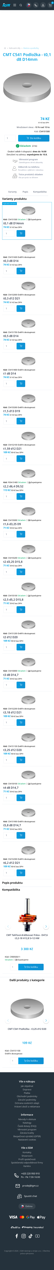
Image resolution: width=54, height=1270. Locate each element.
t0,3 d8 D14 (10, 261)
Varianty (12, 191)
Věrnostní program (27, 1129)
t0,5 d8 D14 (10, 336)
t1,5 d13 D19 (11, 411)
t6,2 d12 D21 (11, 863)
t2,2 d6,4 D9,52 (13, 486)
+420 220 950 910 (30, 1173)
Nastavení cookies (27, 1140)
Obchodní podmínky (27, 1096)
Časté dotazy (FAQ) (27, 1126)
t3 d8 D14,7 (10, 675)
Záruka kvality (27, 1133)
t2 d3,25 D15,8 (12, 562)
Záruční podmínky (27, 1100)
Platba (27, 1093)
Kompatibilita (40, 191)
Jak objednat (27, 1086)
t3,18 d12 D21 (12, 712)
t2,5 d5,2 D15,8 (13, 599)
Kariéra (27, 1166)
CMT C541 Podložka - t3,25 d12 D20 (27, 1029)
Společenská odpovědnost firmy (27, 1163)
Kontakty (27, 1152)
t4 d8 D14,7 (10, 788)
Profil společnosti (27, 1159)
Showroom (27, 1156)
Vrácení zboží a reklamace (27, 1106)
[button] (8, 926)
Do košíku (34, 138)
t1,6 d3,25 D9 (12, 524)
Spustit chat (30, 1196)
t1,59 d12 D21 (12, 449)
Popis (25, 191)
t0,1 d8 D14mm (13, 223)
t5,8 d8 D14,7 (12, 825)
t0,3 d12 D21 (11, 298)
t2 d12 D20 (10, 637)
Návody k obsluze (27, 1119)
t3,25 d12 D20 (12, 750)
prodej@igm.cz (30, 1185)
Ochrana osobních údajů (27, 1103)
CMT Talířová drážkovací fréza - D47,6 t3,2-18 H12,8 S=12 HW (27, 936)
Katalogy (27, 1123)
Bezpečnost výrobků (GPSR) (27, 1136)
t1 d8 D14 (9, 373)
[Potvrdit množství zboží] (21, 233)
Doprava (27, 1089)
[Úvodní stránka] (5, 48)
